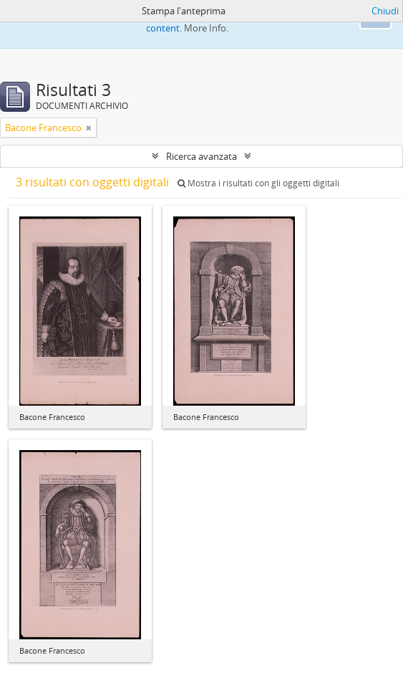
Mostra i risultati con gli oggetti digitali (258, 183)
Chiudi (385, 10)
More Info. (206, 28)
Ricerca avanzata (201, 156)
